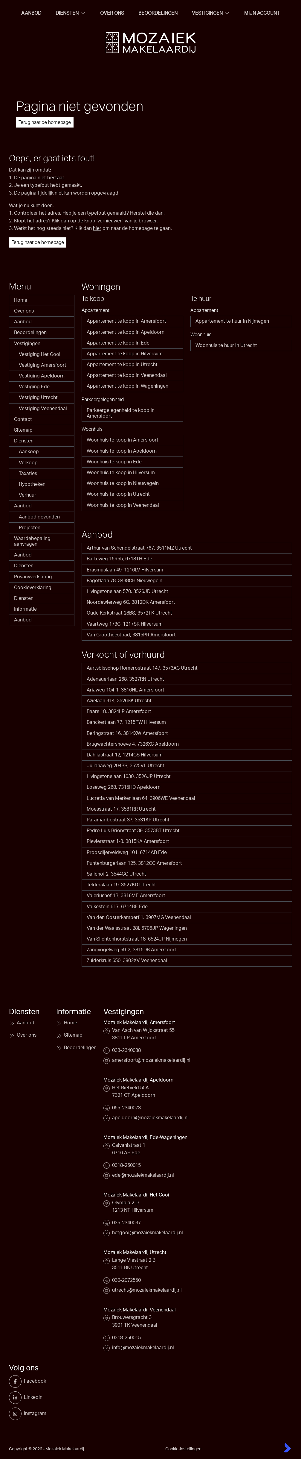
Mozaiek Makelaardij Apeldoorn (138, 1080)
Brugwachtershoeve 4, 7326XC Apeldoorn (133, 744)
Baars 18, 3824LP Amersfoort (119, 711)
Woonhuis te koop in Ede (114, 461)
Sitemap (23, 430)
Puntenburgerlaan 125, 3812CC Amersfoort (134, 863)
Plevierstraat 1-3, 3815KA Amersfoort (128, 841)
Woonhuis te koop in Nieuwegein (123, 483)
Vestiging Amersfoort (42, 365)
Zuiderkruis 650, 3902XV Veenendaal (127, 960)
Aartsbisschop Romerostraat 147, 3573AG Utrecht (142, 668)
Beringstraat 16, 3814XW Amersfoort (127, 733)
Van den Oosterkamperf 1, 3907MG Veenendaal (139, 917)
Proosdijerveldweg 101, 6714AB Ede (127, 852)
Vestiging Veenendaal (43, 408)
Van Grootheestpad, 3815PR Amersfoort (131, 635)
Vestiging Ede (34, 386)
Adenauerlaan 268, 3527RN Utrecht (125, 679)
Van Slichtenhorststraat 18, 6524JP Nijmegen (137, 939)
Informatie (25, 609)
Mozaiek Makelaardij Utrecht (134, 1252)
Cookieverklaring (32, 587)
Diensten (23, 441)
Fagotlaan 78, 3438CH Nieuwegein (124, 580)
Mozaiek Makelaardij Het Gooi (136, 1195)
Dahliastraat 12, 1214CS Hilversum (125, 755)
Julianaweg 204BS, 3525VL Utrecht (125, 765)
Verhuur (27, 495)
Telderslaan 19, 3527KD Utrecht (121, 884)
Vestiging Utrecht (38, 397)
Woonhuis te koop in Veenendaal (123, 505)
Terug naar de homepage (45, 122)
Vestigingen (27, 343)
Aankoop (29, 451)
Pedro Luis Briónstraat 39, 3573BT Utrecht (133, 830)
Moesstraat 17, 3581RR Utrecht (121, 809)
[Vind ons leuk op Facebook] (17, 1381)
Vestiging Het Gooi (39, 354)
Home (20, 300)
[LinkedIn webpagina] (17, 1397)
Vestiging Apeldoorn (42, 376)
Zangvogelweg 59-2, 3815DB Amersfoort (131, 949)
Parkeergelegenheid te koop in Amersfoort (121, 413)
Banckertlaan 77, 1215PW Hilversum (126, 722)
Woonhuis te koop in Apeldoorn (122, 451)
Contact (23, 419)
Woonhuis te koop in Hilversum (121, 472)
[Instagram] (17, 1414)
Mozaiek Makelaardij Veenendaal (139, 1310)
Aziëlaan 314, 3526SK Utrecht (119, 700)
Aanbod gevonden (39, 517)
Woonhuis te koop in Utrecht (118, 494)
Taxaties (28, 473)
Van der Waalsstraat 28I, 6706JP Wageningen (137, 928)
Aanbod (23, 321)
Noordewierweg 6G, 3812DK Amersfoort (131, 602)
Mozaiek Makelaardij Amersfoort (139, 1022)
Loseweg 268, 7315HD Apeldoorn (124, 787)
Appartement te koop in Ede (118, 343)
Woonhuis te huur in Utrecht (226, 345)
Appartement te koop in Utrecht (122, 364)
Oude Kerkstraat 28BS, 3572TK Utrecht (129, 613)
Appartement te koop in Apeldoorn (125, 332)
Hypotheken (32, 484)
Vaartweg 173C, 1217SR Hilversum (125, 624)
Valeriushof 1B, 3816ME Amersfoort (126, 895)
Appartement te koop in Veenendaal (127, 375)
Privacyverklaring (33, 576)
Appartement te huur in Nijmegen (232, 321)
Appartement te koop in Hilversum (125, 353)
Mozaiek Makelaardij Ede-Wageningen (145, 1137)
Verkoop (28, 462)
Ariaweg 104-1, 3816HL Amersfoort (125, 690)
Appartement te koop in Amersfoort (126, 321)
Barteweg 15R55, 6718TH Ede (119, 558)
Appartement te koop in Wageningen (127, 386)
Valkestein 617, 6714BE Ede (117, 906)
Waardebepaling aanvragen (32, 541)
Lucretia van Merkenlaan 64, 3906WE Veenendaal (141, 798)
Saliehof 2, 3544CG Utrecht (116, 874)
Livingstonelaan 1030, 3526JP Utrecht (129, 776)
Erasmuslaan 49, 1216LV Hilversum (125, 570)
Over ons (24, 311)
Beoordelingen (30, 332)
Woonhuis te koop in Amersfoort (122, 440)
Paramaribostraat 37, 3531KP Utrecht (128, 820)
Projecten (29, 527)
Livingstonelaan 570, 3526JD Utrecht (127, 591)
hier (97, 228)
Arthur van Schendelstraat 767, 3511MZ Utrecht (139, 548)
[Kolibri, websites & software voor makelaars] (287, 1447)
